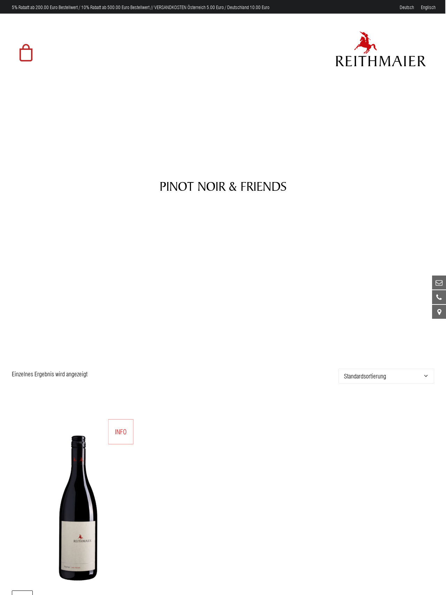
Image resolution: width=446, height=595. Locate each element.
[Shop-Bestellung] (386, 370)
